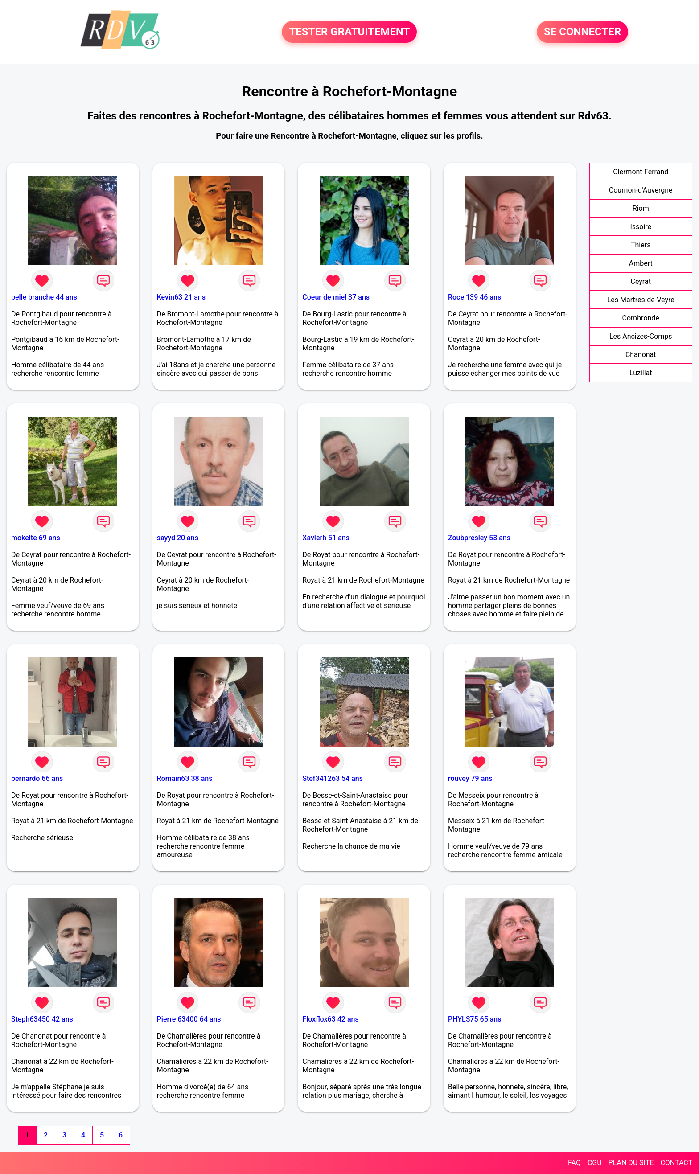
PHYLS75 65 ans (475, 1019)
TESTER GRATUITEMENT (349, 32)
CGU (595, 1162)
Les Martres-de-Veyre (640, 300)
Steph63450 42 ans (42, 1019)
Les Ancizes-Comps (640, 336)
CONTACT (676, 1162)
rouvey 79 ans (470, 778)
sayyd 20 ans (177, 538)
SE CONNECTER (582, 32)
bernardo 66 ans (37, 778)
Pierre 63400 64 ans (189, 1019)
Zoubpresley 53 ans (479, 538)
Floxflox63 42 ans (330, 1019)
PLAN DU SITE (631, 1162)
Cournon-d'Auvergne (641, 190)
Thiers (640, 245)
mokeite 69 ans (35, 538)
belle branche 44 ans (44, 297)
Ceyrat (641, 281)
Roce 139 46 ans (474, 297)
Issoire (640, 226)
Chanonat (640, 354)
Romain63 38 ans (185, 778)
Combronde (640, 318)
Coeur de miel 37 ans (336, 297)
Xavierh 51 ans (326, 538)
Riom (641, 208)
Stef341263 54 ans (332, 778)
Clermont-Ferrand (640, 172)
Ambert (641, 263)
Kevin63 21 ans (181, 297)
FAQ (574, 1162)
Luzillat (640, 373)
